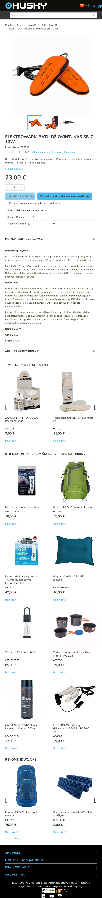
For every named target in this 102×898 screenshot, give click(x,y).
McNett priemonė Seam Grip (22, 507)
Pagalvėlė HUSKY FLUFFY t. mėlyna (70, 578)
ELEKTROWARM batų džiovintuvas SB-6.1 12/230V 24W (71, 728)
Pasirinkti (13, 441)
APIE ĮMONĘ (13, 853)
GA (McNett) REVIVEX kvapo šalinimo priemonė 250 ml (22, 726)
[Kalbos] (83, 5)
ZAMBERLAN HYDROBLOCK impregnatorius (22, 419)
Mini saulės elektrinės (83, 890)
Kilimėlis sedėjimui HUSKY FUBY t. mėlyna (72, 813)
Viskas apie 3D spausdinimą (23, 890)
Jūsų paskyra (15, 874)
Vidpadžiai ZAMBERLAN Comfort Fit (73, 419)
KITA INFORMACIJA (17, 867)
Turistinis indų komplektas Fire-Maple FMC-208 (72, 654)
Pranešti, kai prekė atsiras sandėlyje (64, 196)
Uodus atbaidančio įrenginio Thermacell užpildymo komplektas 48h (22, 580)
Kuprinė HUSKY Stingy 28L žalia (72, 507)
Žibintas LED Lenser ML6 (20, 652)
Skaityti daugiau (14, 168)
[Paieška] (53, 15)
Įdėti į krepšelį (20, 196)
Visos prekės (13, 838)
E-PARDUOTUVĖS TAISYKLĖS (24, 860)
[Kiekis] (14, 187)
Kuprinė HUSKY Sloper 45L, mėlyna (21, 813)
